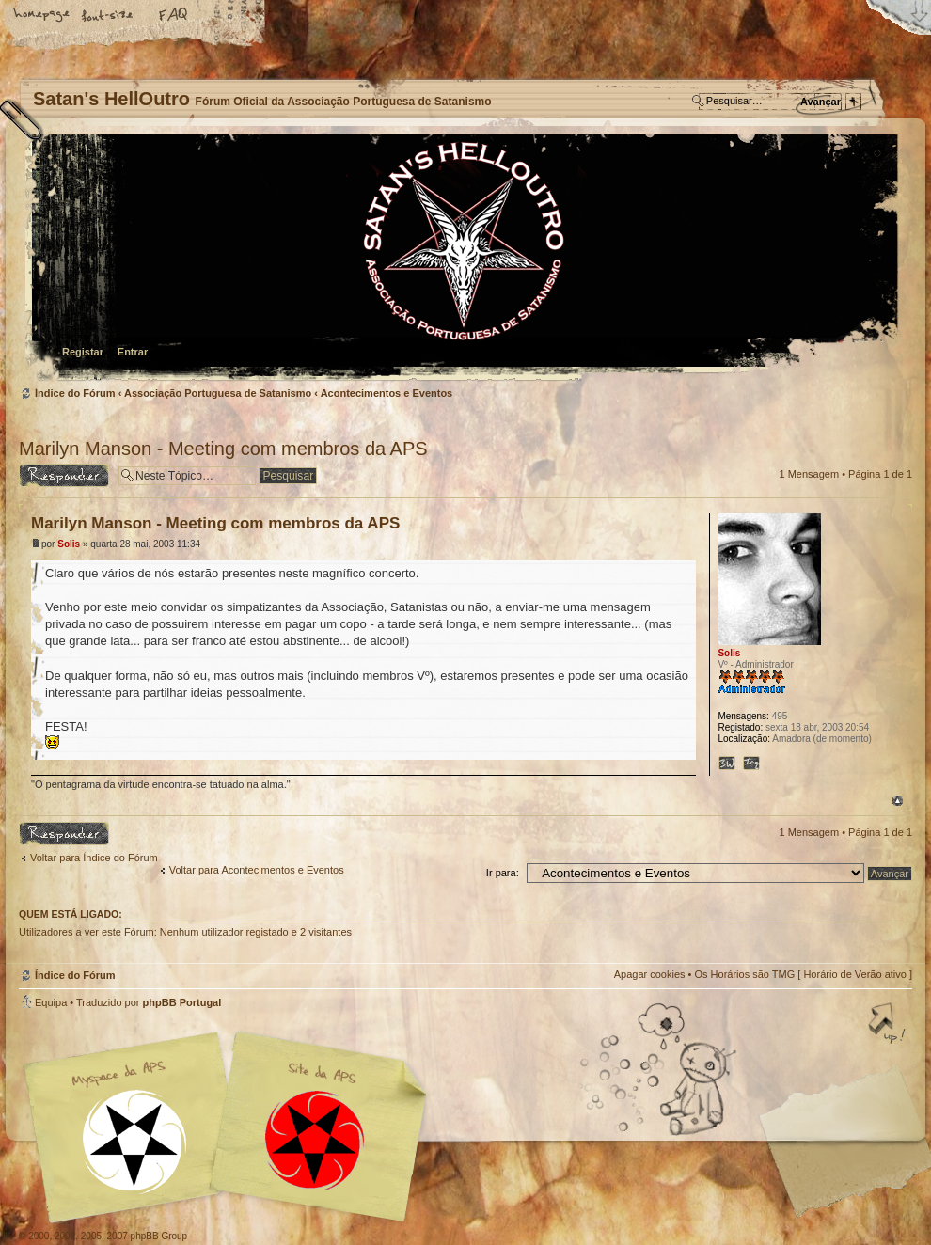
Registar (82, 351)
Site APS (315, 1140)
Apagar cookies (650, 974)
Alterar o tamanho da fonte (108, 16)
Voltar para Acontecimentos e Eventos (256, 869)
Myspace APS (230, 1127)
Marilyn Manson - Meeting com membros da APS (223, 448)
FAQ (174, 16)
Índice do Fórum (463, 259)
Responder (64, 475)
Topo (897, 801)
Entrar (133, 351)
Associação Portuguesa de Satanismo (217, 393)
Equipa (51, 1002)
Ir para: (502, 872)
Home (42, 16)
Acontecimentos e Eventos (387, 393)
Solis (68, 544)
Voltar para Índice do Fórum (94, 857)
